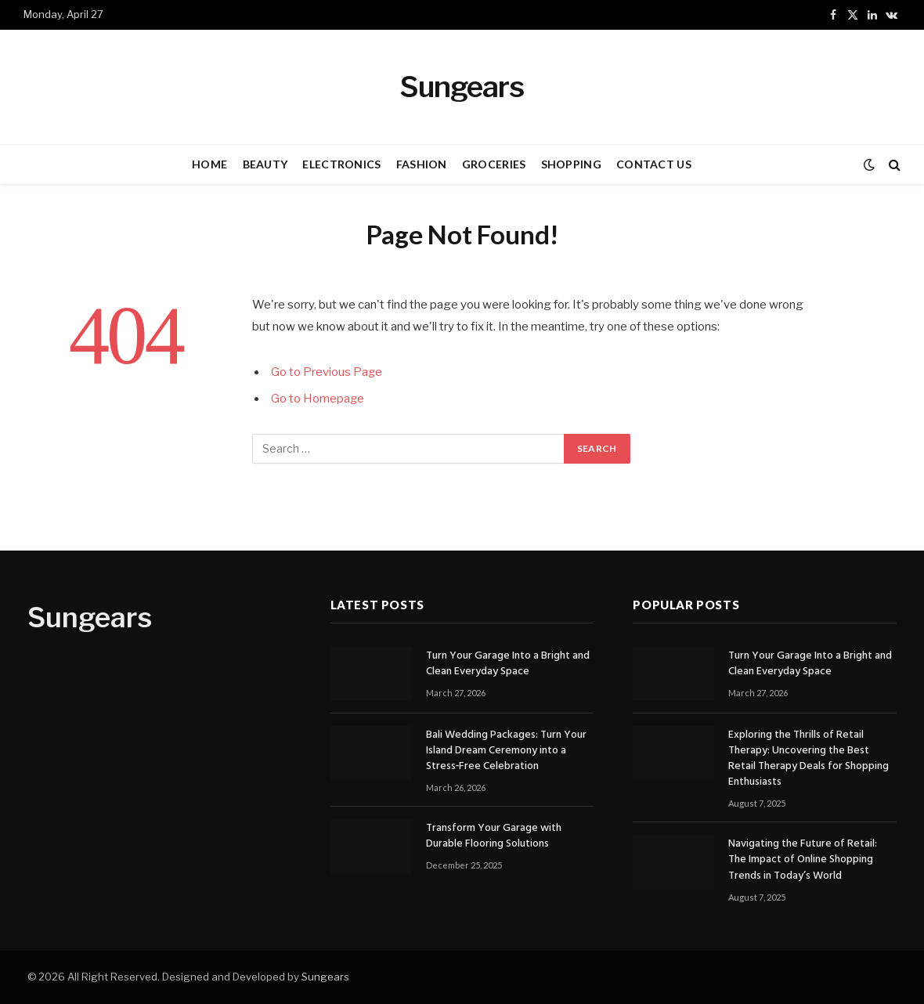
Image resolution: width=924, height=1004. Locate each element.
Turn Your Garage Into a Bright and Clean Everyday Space (508, 664)
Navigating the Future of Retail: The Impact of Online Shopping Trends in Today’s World (802, 859)
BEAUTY (265, 164)
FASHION (421, 164)
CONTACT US (653, 164)
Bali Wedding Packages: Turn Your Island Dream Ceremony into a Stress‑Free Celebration (506, 751)
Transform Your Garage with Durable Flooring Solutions (493, 836)
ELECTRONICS (341, 164)
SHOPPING (571, 164)
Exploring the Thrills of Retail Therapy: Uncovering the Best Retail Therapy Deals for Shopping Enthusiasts (808, 759)
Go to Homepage (318, 399)
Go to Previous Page (327, 372)
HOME (209, 164)
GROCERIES (494, 164)
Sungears (325, 976)
